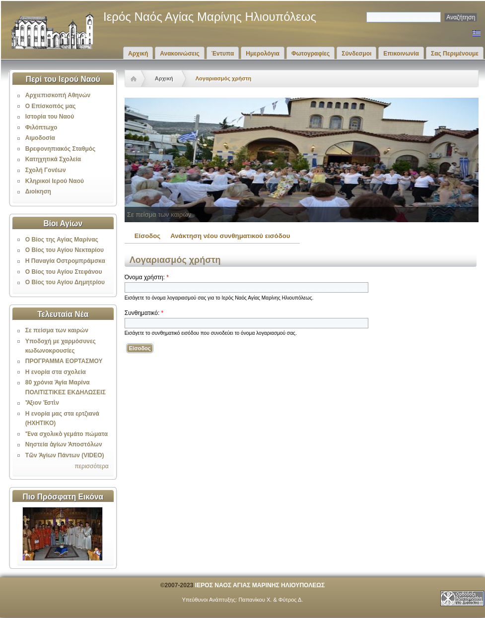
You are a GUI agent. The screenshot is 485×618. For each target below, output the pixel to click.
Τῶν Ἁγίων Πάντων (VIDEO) (64, 455)
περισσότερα (91, 466)
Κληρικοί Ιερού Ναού (54, 181)
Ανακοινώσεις (180, 53)
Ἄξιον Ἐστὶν (42, 402)
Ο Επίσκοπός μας (50, 106)
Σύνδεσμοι (356, 53)
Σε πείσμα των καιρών (56, 330)
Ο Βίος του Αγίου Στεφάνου (63, 271)
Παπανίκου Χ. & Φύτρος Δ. (270, 600)
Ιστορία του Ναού (49, 116)
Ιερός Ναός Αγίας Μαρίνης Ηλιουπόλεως (209, 16)
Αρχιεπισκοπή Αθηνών (57, 95)
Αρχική (138, 53)
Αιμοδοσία (40, 137)
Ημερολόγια (262, 53)
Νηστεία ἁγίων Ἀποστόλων (63, 444)
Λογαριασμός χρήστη (223, 78)
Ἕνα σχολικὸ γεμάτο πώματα (66, 434)
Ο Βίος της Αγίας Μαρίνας (61, 239)
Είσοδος (147, 236)
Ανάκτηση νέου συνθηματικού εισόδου (230, 236)
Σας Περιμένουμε (455, 53)
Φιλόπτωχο (41, 127)
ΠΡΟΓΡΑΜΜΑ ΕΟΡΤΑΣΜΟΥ (64, 361)
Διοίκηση (38, 191)
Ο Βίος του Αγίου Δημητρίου (65, 282)
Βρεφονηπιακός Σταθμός (60, 148)
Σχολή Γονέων (45, 170)
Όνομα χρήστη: (147, 277)
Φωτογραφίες (310, 53)
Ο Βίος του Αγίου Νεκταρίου (64, 250)
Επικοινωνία (401, 53)
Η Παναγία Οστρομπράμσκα (65, 260)
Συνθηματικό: (144, 312)
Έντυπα (222, 53)
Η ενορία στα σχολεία (55, 372)
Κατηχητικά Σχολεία (53, 159)
